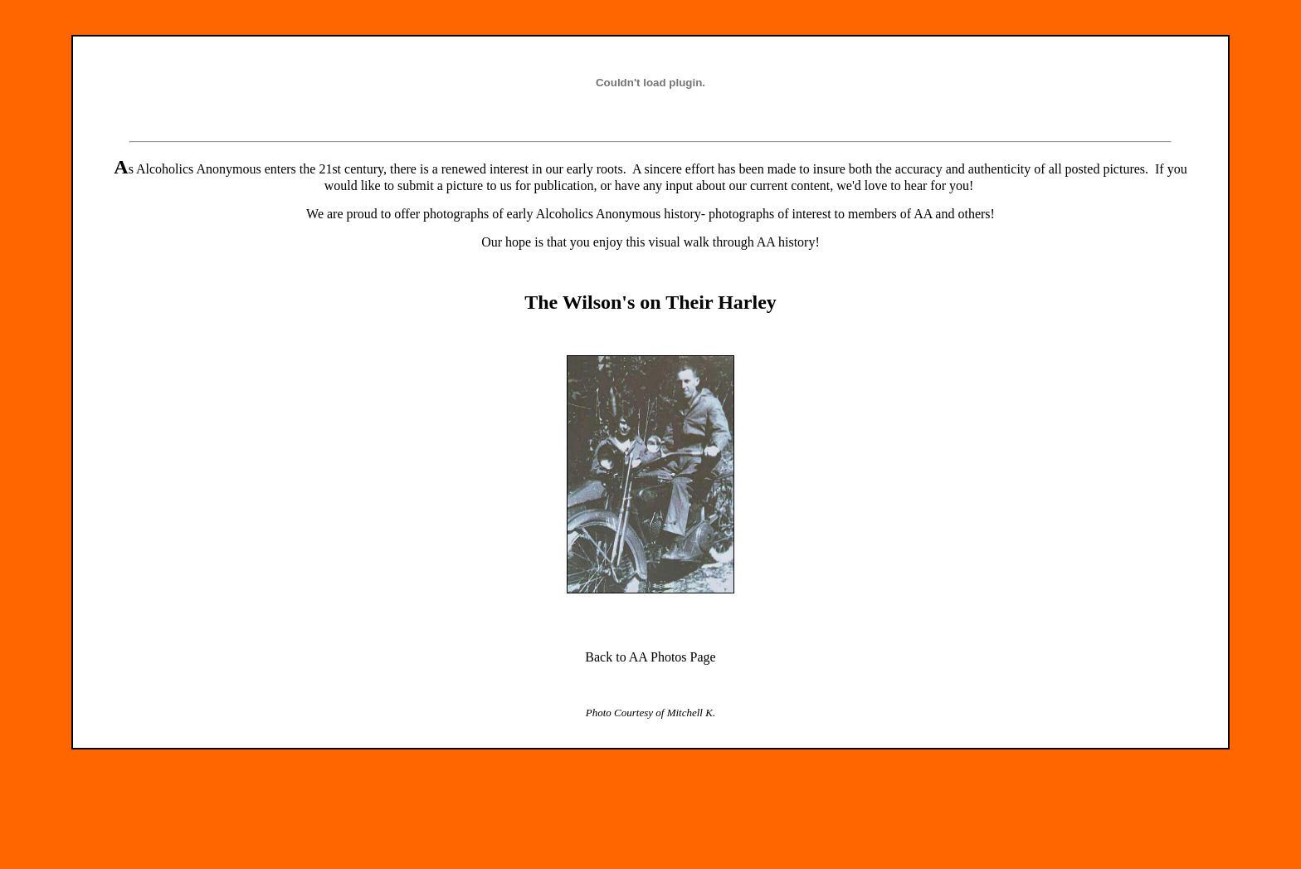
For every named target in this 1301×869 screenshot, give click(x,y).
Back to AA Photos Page (650, 657)
